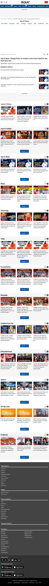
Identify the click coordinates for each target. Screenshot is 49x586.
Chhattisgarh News (5, 546)
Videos (15, 6)
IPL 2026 (24, 6)
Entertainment (40, 6)
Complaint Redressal (5, 474)
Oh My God (5, 407)
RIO (36, 582)
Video (5, 18)
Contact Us (3, 468)
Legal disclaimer (16, 582)
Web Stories (3, 485)
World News (3, 503)
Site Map (10, 582)
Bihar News (3, 531)
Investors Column (4, 478)
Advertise (3, 472)
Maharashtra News (28, 531)
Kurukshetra (6, 267)
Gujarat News (4, 548)
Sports (34, 6)
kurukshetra (41, 23)
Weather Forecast (4, 492)
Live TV (2, 481)
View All (24, 151)
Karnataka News (4, 552)
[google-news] (19, 560)
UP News (3, 544)
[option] (8, 113)
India (20, 6)
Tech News (3, 513)
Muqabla (4, 295)
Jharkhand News (4, 537)
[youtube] (12, 560)
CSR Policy (31, 582)
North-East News (4, 541)
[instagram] (9, 560)
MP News (3, 539)
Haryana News (4, 535)
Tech (47, 6)
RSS (40, 582)
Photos (2, 505)
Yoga (35, 23)
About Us (3, 470)
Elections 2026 (8, 6)
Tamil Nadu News (4, 543)
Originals (30, 23)
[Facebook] (2, 560)
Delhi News (3, 533)
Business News (4, 516)
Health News (3, 518)
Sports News (3, 511)
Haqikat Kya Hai (7, 323)
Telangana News (28, 535)
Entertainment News (5, 509)
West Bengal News (28, 537)
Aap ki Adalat (4, 23)
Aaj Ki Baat (10, 18)
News (2, 18)
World (29, 6)
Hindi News (3, 480)
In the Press (3, 476)
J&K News (3, 550)
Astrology (23, 23)
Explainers (3, 514)
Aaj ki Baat (11, 23)
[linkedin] (15, 560)
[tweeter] (5, 560)
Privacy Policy (25, 582)
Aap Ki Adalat (6, 129)
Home (2, 6)
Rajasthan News (28, 533)
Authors (2, 483)
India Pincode (4, 494)
